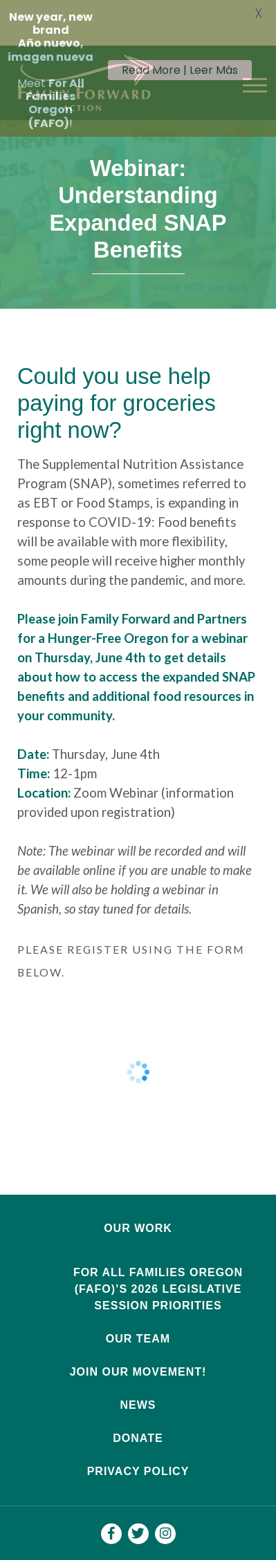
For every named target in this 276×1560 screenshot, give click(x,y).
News (138, 1383)
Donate (138, 1416)
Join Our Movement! (138, 1350)
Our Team (138, 1316)
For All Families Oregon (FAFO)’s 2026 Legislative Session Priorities (158, 1266)
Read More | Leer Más (180, 70)
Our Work (138, 1206)
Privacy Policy (138, 1449)
